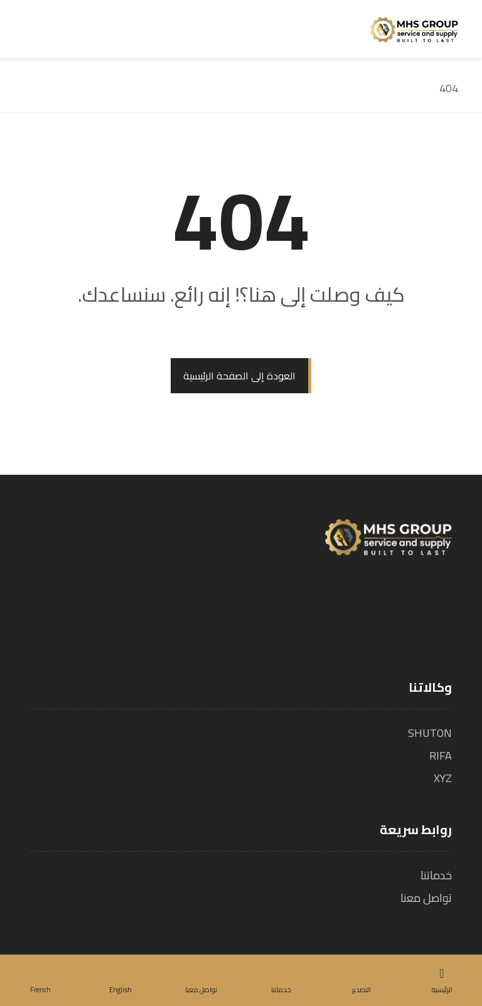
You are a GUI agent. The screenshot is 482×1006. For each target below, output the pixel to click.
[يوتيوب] (373, 608)
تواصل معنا (426, 897)
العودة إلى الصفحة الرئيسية (239, 375)
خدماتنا (436, 875)
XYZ (443, 778)
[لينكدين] (395, 608)
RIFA (440, 755)
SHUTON (430, 733)
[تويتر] (418, 608)
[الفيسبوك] (440, 608)
